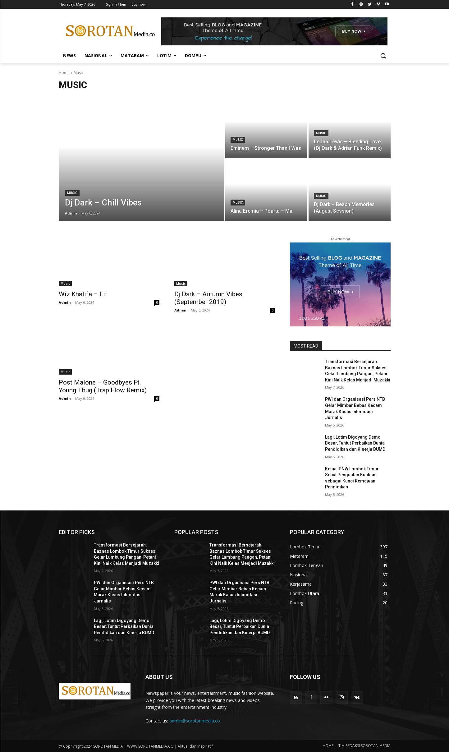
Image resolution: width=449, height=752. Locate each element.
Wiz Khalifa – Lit (83, 294)
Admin (65, 302)
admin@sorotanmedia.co (194, 721)
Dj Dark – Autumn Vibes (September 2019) (208, 298)
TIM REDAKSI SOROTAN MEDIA (364, 745)
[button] (383, 55)
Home (64, 72)
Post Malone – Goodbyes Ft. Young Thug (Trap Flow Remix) (103, 386)
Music (72, 193)
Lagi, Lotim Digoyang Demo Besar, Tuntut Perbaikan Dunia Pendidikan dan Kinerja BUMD (355, 443)
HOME (328, 745)
